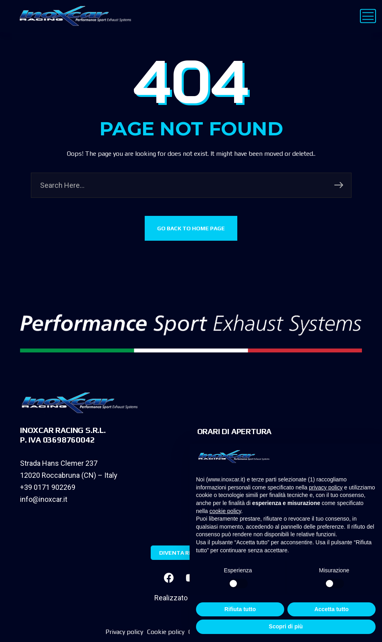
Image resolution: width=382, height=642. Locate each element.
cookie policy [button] (225, 511)
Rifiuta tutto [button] (240, 609)
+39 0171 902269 (47, 487)
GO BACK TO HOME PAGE (191, 228)
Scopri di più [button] (286, 626)
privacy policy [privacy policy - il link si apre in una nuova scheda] (326, 487)
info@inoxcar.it (43, 499)
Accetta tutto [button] (331, 609)
